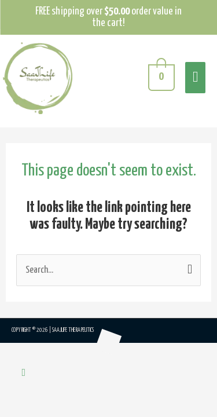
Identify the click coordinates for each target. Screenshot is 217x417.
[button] (24, 373)
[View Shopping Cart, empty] (160, 78)
